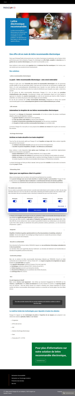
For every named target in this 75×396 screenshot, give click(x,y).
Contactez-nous (41, 360)
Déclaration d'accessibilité (18, 375)
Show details (61, 206)
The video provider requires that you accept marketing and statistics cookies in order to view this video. (37, 302)
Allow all (57, 210)
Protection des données (18, 381)
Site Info (14, 383)
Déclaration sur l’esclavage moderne (21, 378)
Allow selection (37, 210)
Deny (18, 210)
